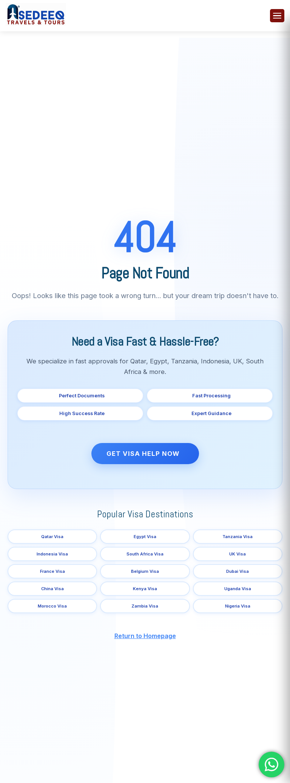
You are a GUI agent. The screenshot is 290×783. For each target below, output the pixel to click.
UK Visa (237, 554)
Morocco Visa (52, 606)
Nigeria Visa (237, 606)
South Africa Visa (145, 554)
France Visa (52, 571)
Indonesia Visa (52, 554)
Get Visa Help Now (142, 453)
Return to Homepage (145, 636)
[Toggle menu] (277, 15)
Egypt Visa (145, 536)
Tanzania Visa (237, 536)
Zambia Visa (144, 606)
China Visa (52, 588)
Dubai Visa (237, 571)
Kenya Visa (145, 588)
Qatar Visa (52, 536)
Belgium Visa (145, 571)
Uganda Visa (237, 588)
